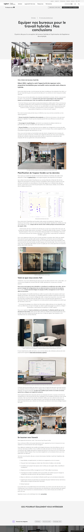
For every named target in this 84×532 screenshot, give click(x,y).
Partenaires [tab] (49, 4)
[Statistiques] (38, 521)
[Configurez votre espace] (54, 7)
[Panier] (78, 4)
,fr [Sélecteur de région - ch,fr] (79, 1)
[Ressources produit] (46, 521)
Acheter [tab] (20, 4)
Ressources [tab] (40, 4)
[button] (10, 7)
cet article (44, 494)
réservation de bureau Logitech (38, 352)
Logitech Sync (32, 177)
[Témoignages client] (57, 521)
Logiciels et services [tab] (30, 4)
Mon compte (75, 3)
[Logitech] (10, 3)
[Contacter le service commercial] (70, 7)
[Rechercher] (69, 4)
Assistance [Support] (72, 1)
